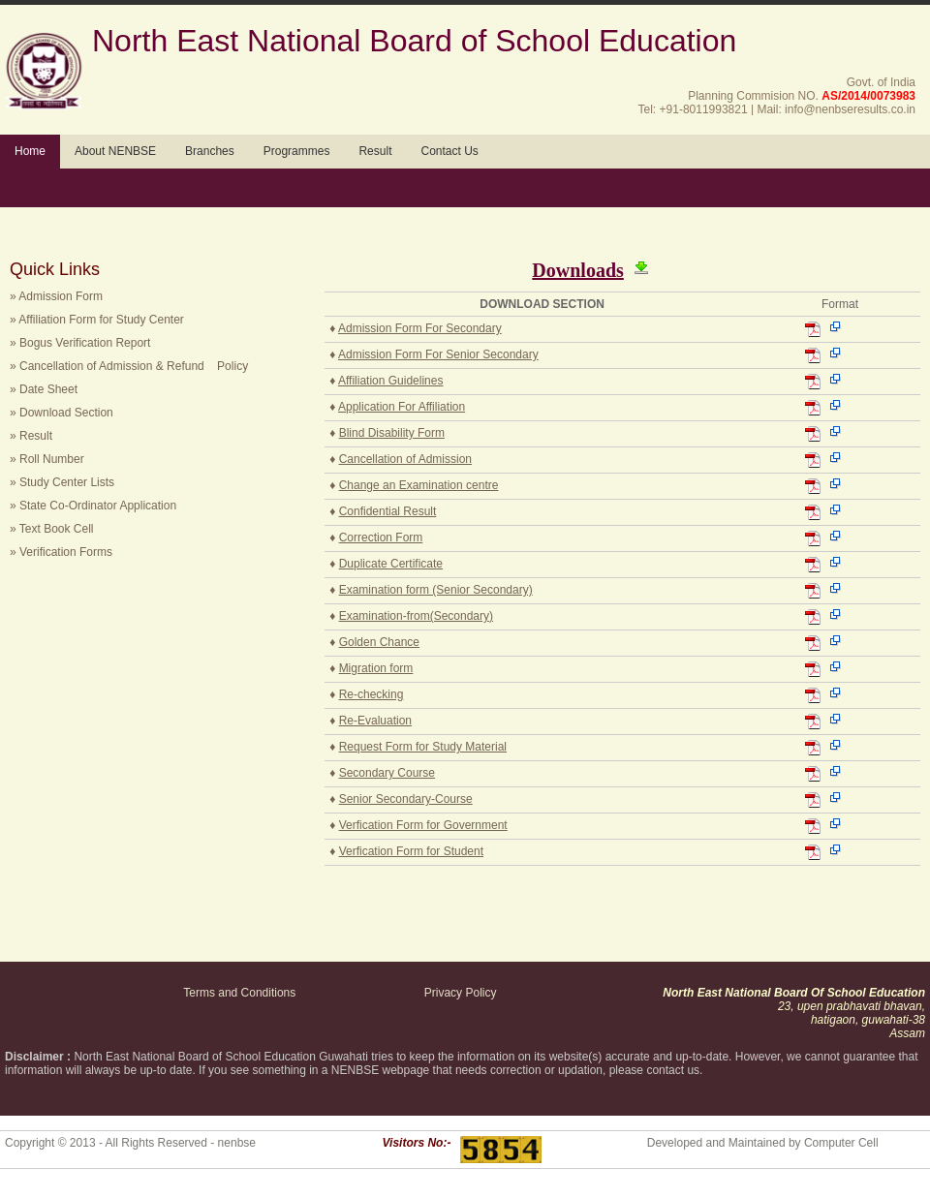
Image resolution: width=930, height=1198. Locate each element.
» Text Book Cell (52, 529)
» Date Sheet (44, 389)
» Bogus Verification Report (80, 343)
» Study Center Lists (62, 482)
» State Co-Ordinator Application (93, 505)
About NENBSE (115, 151)
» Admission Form (56, 296)
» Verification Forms (61, 552)
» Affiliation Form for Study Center (97, 319)
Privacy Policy (460, 992)
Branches (209, 151)
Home (30, 151)
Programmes (297, 151)
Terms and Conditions (239, 992)
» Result (31, 436)
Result (374, 151)
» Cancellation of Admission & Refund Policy (129, 366)
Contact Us (449, 151)
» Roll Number (47, 459)
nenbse (237, 1143)
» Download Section (61, 412)
